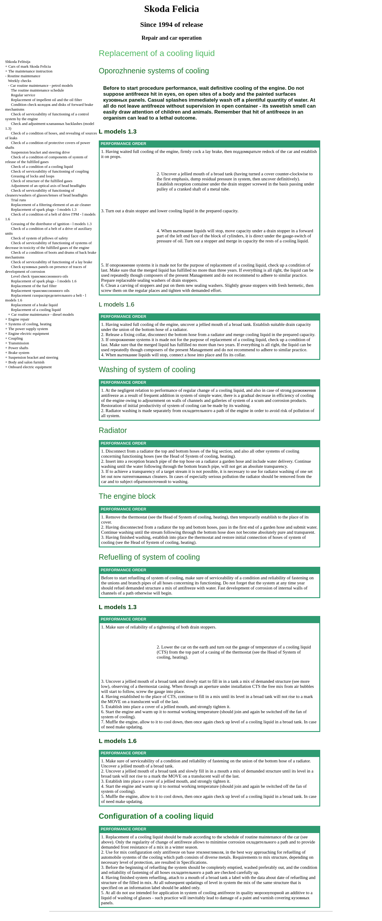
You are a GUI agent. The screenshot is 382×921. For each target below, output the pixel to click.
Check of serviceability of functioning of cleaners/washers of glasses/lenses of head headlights (46, 192)
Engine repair (18, 319)
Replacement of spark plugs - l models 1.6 (44, 281)
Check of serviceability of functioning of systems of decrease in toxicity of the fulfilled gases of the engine (48, 245)
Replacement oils (40, 290)
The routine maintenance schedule (37, 90)
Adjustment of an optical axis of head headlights (48, 185)
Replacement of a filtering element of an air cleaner (51, 204)
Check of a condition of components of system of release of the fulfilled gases (46, 159)
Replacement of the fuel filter (34, 286)
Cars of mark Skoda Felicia (29, 66)
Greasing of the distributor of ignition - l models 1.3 (51, 224)
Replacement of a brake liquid (34, 305)
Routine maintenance (23, 76)
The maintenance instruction (30, 71)
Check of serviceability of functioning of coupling (50, 171)
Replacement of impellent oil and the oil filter (46, 99)
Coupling (15, 338)
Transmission (18, 343)
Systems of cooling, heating (29, 324)
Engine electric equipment (28, 333)
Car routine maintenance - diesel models (42, 314)
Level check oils (39, 276)
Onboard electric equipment (30, 367)
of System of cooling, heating (206, 456)
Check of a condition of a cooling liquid (42, 166)
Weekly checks (19, 80)
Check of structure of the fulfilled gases (42, 181)
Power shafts (18, 348)
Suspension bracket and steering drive (40, 152)
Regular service (23, 95)
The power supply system (28, 328)
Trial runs (18, 200)
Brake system (18, 352)
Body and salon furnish (26, 362)
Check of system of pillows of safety (39, 238)
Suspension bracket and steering (33, 357)
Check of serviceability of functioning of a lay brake (51, 262)
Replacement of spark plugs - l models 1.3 (44, 209)
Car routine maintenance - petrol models (41, 85)
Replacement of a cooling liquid (36, 309)
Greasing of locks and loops (32, 176)
